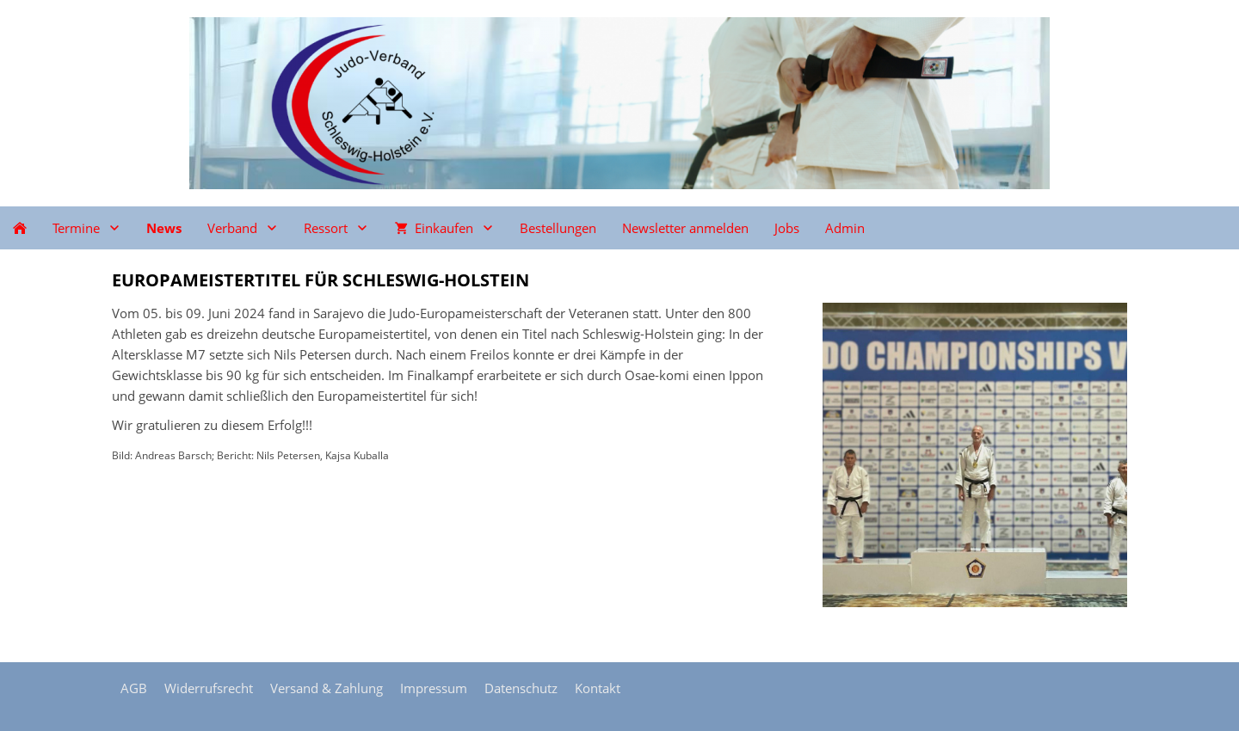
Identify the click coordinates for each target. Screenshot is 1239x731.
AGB (133, 688)
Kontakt (597, 688)
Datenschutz (521, 688)
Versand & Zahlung (326, 688)
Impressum (433, 688)
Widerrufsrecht (208, 688)
